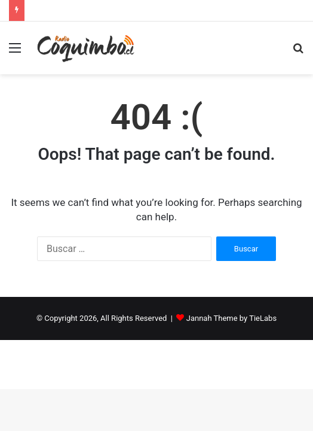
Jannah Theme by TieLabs (231, 318)
